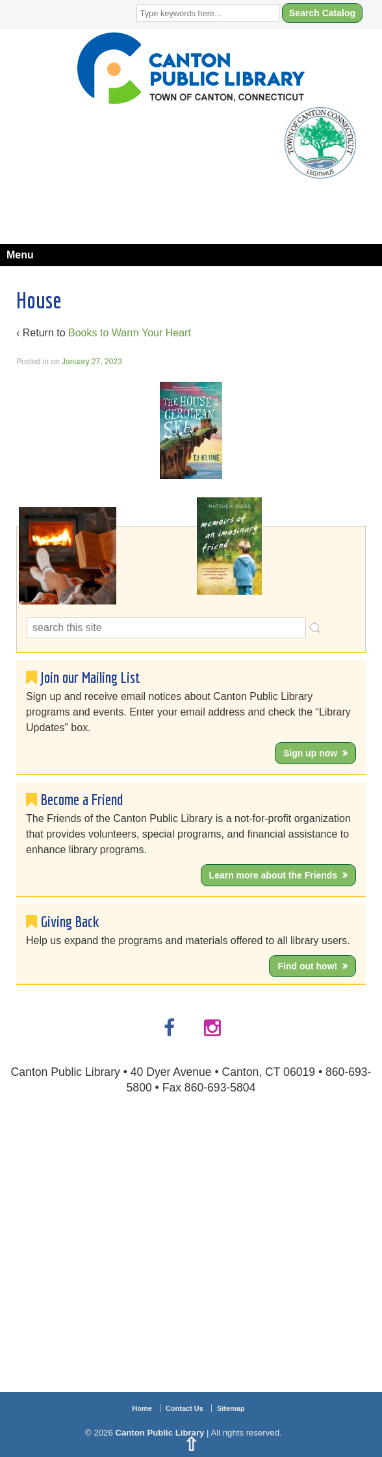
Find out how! (307, 966)
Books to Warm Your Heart (129, 332)
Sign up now (310, 753)
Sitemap (231, 1408)
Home (142, 1408)
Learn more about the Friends (273, 875)
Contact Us (184, 1408)
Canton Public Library (160, 1433)
